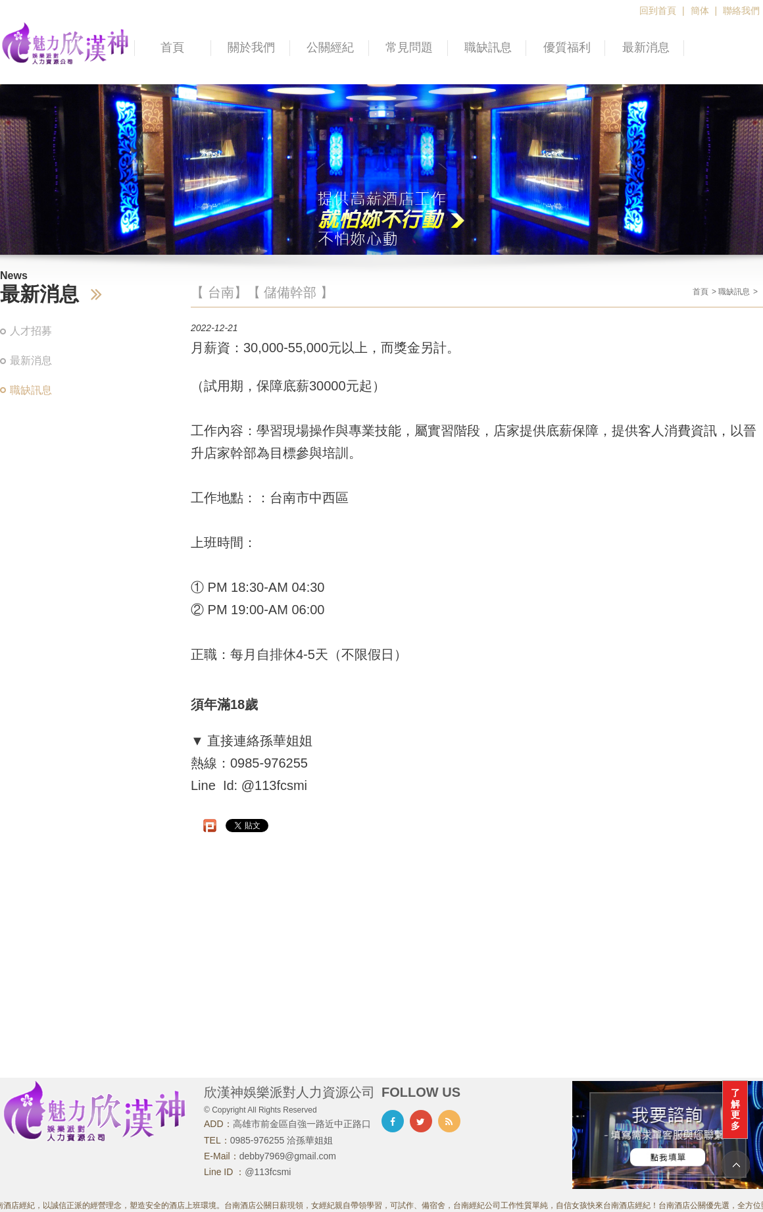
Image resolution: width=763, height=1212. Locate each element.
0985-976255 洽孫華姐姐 (281, 1140)
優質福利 (567, 47)
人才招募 (31, 330)
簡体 (700, 10)
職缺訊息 (488, 47)
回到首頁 (657, 10)
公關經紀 (330, 47)
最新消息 (646, 47)
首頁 (172, 47)
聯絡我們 (741, 10)
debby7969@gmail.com (287, 1156)
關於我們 (251, 47)
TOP (736, 1165)
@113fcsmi (268, 1172)
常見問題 (409, 47)
